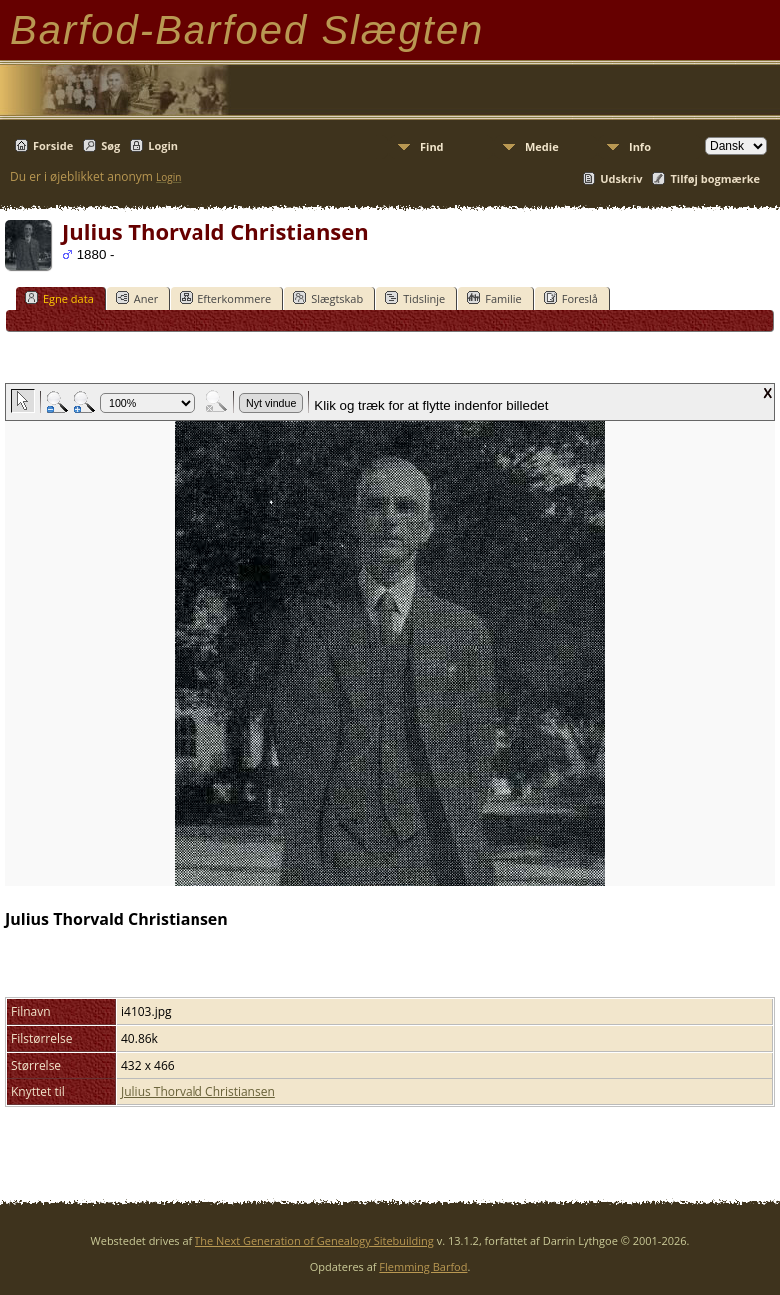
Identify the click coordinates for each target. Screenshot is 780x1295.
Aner (137, 298)
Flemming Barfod (423, 1266)
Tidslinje (415, 298)
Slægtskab (328, 298)
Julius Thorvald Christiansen (198, 1091)
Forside (53, 145)
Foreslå (571, 298)
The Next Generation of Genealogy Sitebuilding (314, 1240)
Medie (542, 146)
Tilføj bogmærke (715, 178)
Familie (494, 298)
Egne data (59, 298)
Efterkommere (225, 298)
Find (432, 146)
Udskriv (621, 178)
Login (163, 145)
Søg (110, 145)
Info (640, 146)
